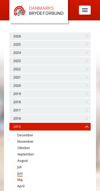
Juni (20, 173)
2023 (17, 61)
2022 (17, 69)
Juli (19, 167)
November (25, 141)
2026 (17, 36)
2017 (17, 110)
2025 (17, 44)
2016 (17, 118)
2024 (17, 52)
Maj (20, 179)
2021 (17, 77)
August (22, 160)
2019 (17, 94)
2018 (17, 102)
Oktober (23, 148)
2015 (17, 126)
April (21, 186)
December (25, 135)
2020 (17, 85)
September (25, 154)
